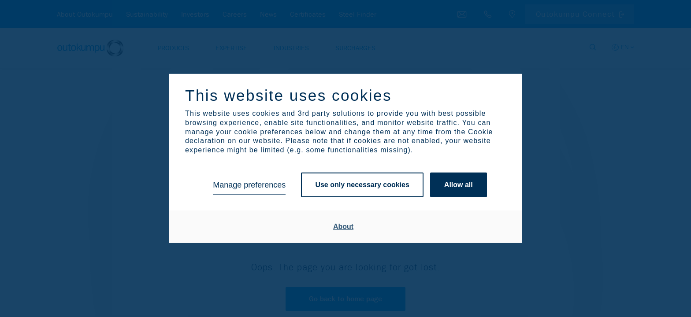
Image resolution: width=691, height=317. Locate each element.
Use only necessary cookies (362, 184)
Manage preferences (249, 185)
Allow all (458, 184)
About (343, 226)
